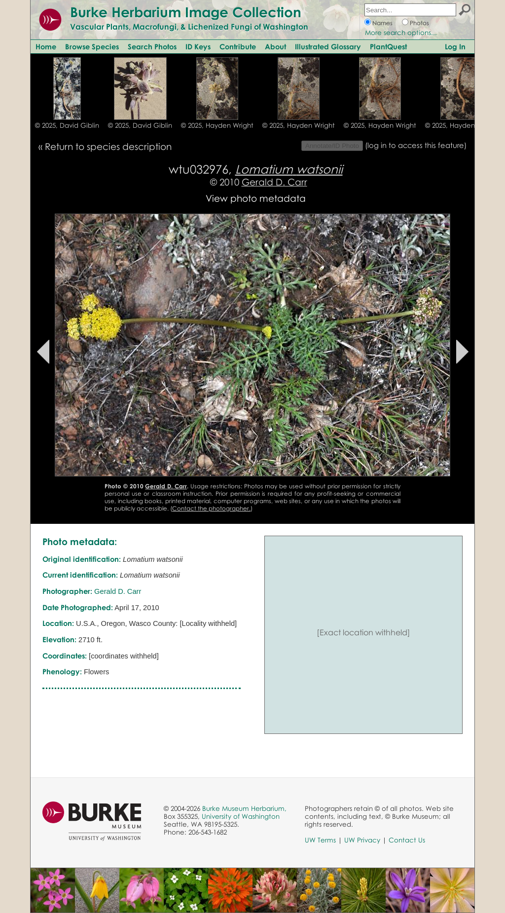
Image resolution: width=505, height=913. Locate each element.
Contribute (237, 46)
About (275, 46)
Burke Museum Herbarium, (244, 808)
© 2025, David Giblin (67, 125)
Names (382, 23)
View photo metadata (256, 198)
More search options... (401, 33)
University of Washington (241, 816)
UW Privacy (362, 840)
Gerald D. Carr (274, 181)
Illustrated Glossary (328, 46)
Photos (419, 23)
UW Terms (320, 840)
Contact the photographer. (211, 508)
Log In (455, 46)
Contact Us (407, 840)
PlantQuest (388, 46)
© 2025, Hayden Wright (217, 125)
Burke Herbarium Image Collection (185, 11)
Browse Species (92, 46)
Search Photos (152, 46)
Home (46, 46)
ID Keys (198, 46)
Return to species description (108, 146)
